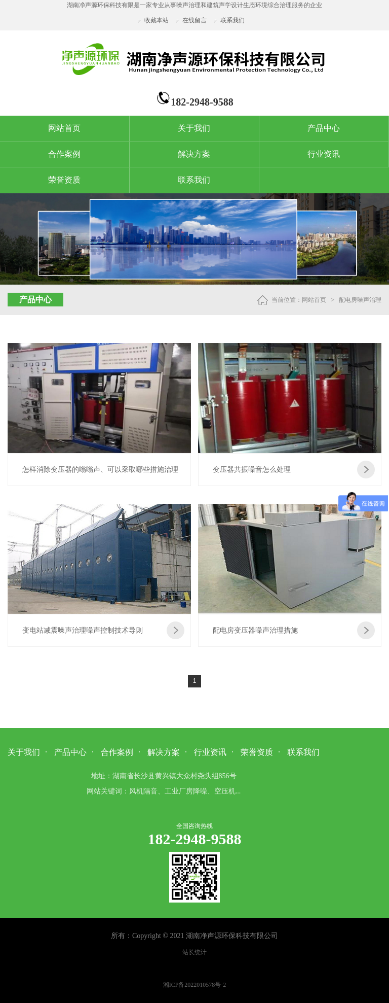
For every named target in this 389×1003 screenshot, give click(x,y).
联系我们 (232, 20)
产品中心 (323, 128)
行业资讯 (323, 154)
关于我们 (194, 128)
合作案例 (64, 154)
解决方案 (194, 154)
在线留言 (194, 20)
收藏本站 (157, 20)
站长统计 (194, 952)
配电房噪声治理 (360, 299)
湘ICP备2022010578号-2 (194, 984)
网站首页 (64, 128)
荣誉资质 (64, 180)
